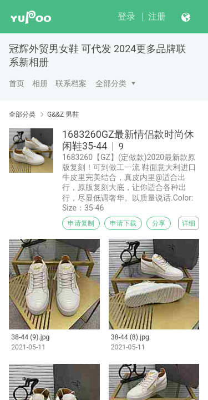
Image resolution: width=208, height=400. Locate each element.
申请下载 (123, 223)
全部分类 (110, 83)
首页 (16, 83)
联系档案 (71, 83)
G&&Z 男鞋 (63, 114)
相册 (40, 83)
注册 (157, 16)
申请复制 (81, 223)
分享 (158, 223)
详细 (188, 223)
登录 (126, 16)
